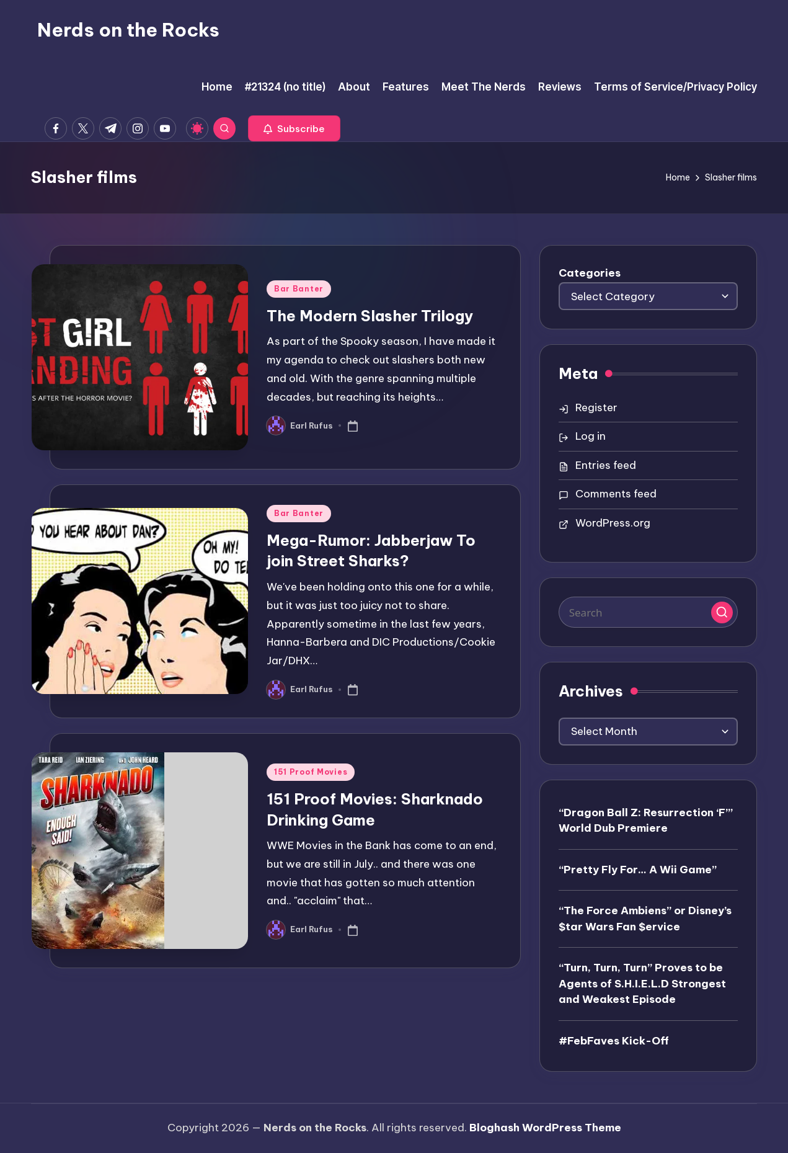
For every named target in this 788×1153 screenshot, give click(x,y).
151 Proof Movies (311, 772)
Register (596, 407)
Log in (590, 436)
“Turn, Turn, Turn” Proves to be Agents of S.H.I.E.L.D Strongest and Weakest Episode (642, 983)
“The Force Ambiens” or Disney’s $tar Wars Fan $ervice (645, 918)
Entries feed (605, 465)
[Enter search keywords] (648, 612)
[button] (294, 128)
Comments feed (616, 494)
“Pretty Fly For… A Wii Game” (638, 869)
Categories (590, 273)
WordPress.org (612, 523)
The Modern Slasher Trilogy (370, 315)
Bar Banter (299, 288)
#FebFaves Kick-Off (614, 1041)
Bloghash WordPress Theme (545, 1127)
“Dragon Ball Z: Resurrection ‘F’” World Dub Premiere (646, 820)
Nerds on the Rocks (128, 30)
